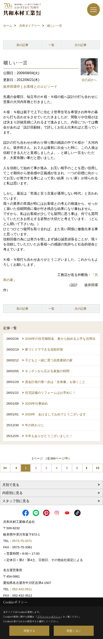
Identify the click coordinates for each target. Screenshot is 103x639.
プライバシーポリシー (48, 616)
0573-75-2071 (22, 541)
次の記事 (81, 45)
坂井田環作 (11, 86)
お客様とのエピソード (40, 86)
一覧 (51, 45)
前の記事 (22, 45)
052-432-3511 (22, 589)
